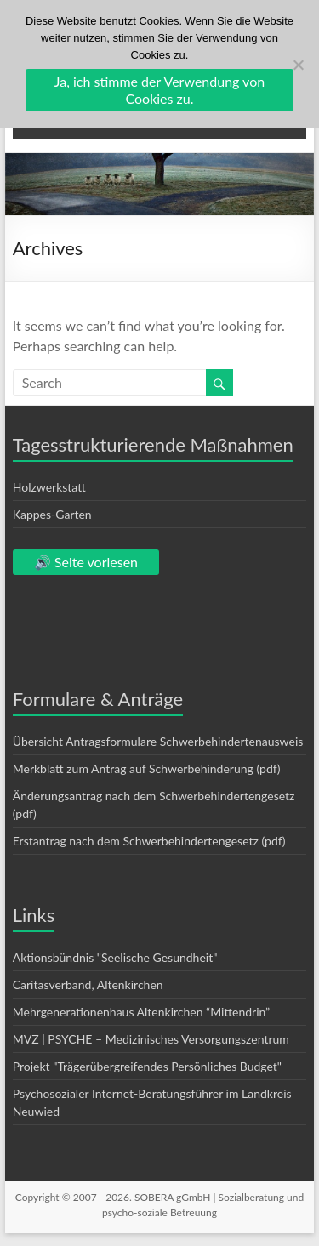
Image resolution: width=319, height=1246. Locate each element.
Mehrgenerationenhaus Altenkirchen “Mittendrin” (141, 1011)
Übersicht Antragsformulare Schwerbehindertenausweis (158, 741)
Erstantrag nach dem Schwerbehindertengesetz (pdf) (149, 841)
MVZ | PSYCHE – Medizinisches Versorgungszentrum (151, 1039)
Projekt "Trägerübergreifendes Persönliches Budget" (147, 1066)
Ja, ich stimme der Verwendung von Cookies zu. (159, 89)
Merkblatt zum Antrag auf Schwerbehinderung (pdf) (147, 768)
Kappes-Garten (52, 514)
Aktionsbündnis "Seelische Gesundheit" (115, 957)
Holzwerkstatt (49, 487)
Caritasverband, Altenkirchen (88, 984)
